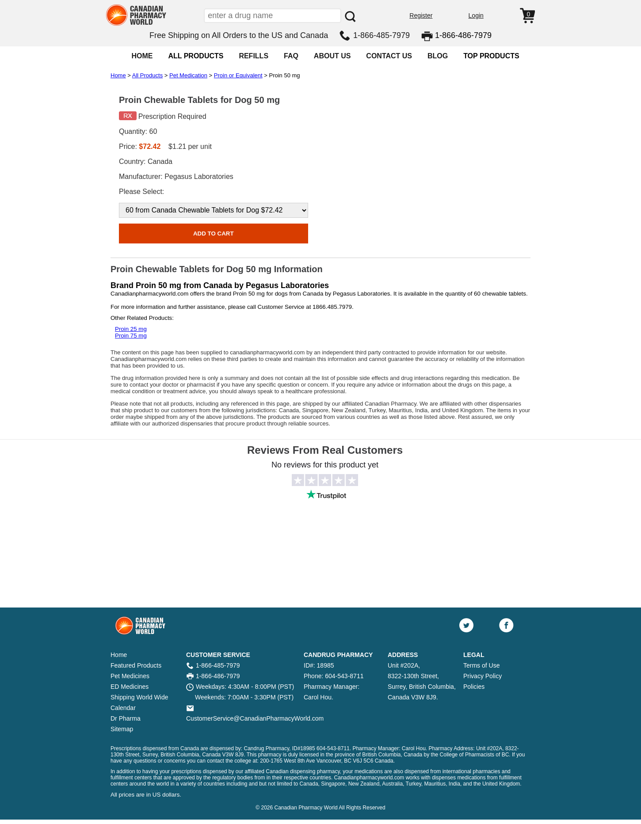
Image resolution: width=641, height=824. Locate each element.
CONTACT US (389, 56)
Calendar (123, 707)
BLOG (437, 56)
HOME (142, 56)
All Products (147, 75)
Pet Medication (188, 75)
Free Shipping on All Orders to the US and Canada (238, 35)
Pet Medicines (130, 676)
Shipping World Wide (139, 697)
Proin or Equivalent (238, 75)
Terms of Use (481, 665)
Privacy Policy (482, 676)
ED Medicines (130, 686)
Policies (474, 686)
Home (118, 75)
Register (420, 15)
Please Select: (141, 191)
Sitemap (122, 729)
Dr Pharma (126, 718)
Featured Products (136, 665)
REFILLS (253, 56)
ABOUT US (332, 56)
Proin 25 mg (131, 329)
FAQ (291, 56)
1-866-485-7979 (381, 35)
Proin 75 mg (131, 335)
